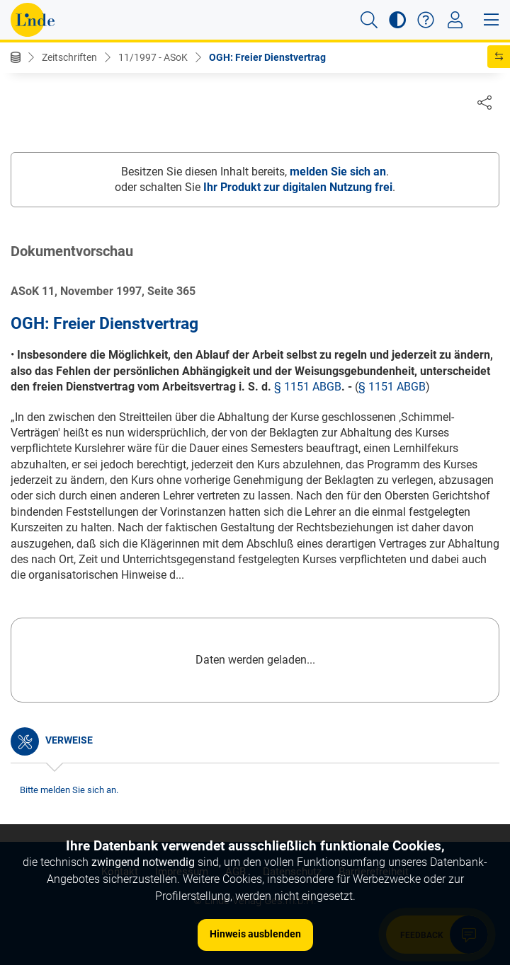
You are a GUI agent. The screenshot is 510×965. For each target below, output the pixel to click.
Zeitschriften (69, 57)
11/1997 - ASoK (153, 57)
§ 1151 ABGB (307, 387)
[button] (369, 19)
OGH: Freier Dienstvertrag (267, 57)
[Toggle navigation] (455, 20)
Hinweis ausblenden (255, 934)
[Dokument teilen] (484, 102)
